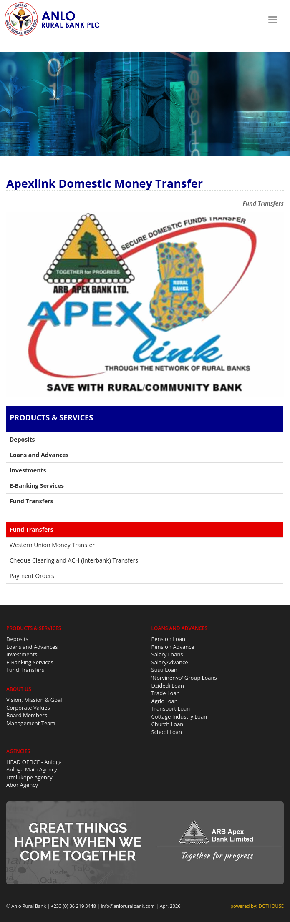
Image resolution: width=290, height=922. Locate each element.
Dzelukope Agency (29, 777)
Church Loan (167, 724)
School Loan (166, 732)
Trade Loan (165, 693)
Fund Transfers (25, 669)
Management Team (30, 723)
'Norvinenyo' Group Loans (184, 677)
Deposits (17, 639)
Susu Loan (164, 669)
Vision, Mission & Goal (34, 699)
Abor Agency (22, 785)
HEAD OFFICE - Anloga (34, 762)
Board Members (26, 715)
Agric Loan (164, 701)
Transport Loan (170, 708)
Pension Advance (172, 647)
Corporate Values (28, 707)
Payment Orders (32, 576)
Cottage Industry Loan (179, 716)
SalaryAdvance (169, 662)
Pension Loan (168, 639)
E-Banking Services (29, 662)
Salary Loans (167, 654)
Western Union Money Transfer (52, 545)
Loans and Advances (32, 647)
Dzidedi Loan (167, 685)
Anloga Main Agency (31, 769)
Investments (21, 654)
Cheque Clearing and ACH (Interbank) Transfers (74, 560)
